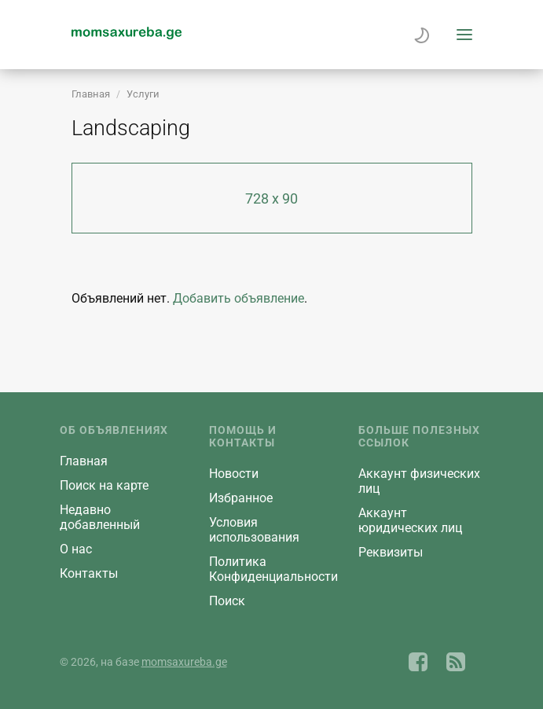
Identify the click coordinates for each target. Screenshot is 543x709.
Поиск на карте (104, 485)
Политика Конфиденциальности (273, 569)
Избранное (241, 497)
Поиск (227, 600)
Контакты (89, 573)
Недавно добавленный (100, 517)
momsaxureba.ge (184, 662)
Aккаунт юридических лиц (410, 520)
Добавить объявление (238, 298)
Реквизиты (390, 552)
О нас (76, 549)
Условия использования (254, 530)
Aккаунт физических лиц (419, 481)
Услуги (143, 94)
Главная (91, 94)
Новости (234, 473)
